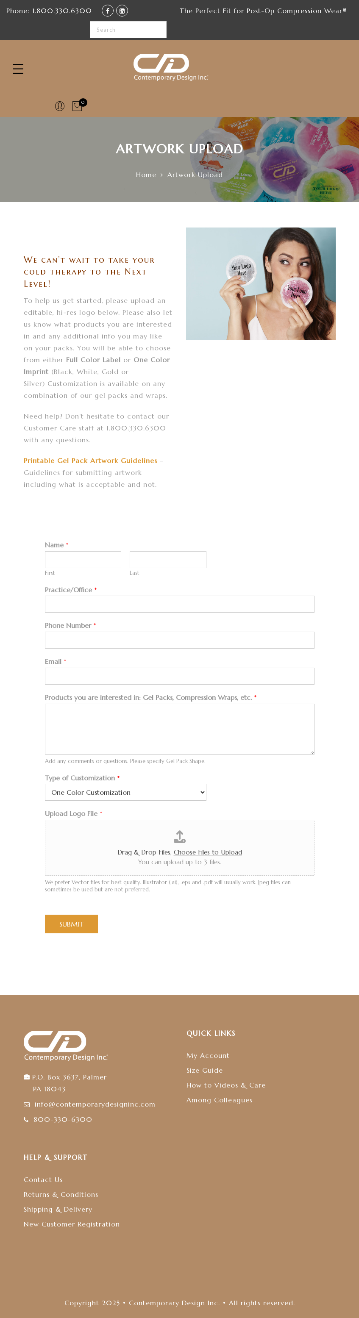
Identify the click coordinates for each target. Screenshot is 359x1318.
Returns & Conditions (61, 1194)
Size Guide (204, 1070)
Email (56, 661)
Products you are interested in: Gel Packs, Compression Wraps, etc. (151, 697)
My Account (208, 1055)
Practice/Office (71, 589)
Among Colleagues (219, 1100)
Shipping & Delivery (58, 1209)
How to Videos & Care (226, 1085)
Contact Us (43, 1179)
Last (134, 573)
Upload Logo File (74, 813)
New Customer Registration (72, 1224)
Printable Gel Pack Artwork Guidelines (92, 460)
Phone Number (70, 625)
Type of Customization (82, 778)
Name (57, 545)
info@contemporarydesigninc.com (95, 1104)
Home (146, 174)
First (50, 573)
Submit (71, 924)
